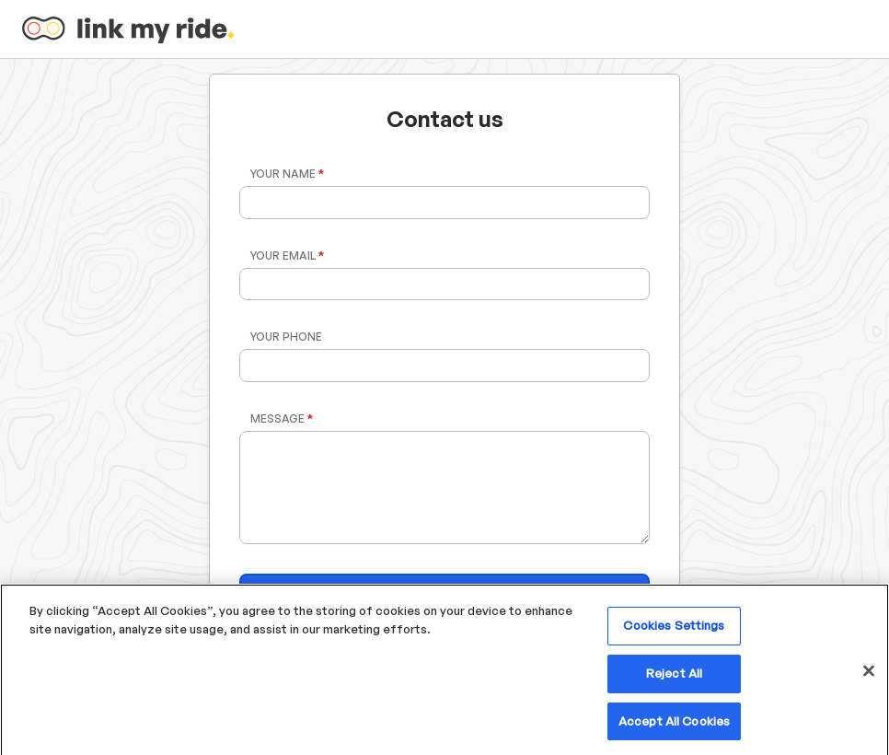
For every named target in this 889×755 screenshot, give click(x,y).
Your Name (287, 173)
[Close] (869, 676)
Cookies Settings (673, 629)
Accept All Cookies (674, 725)
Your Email (287, 255)
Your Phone (286, 336)
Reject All (674, 677)
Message (281, 418)
